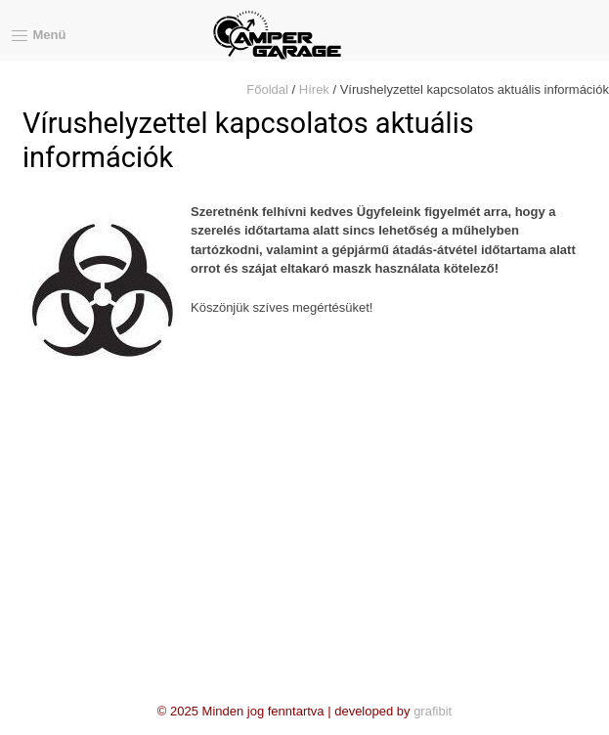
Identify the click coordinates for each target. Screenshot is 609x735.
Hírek (314, 89)
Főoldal (267, 89)
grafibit (432, 711)
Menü (32, 36)
